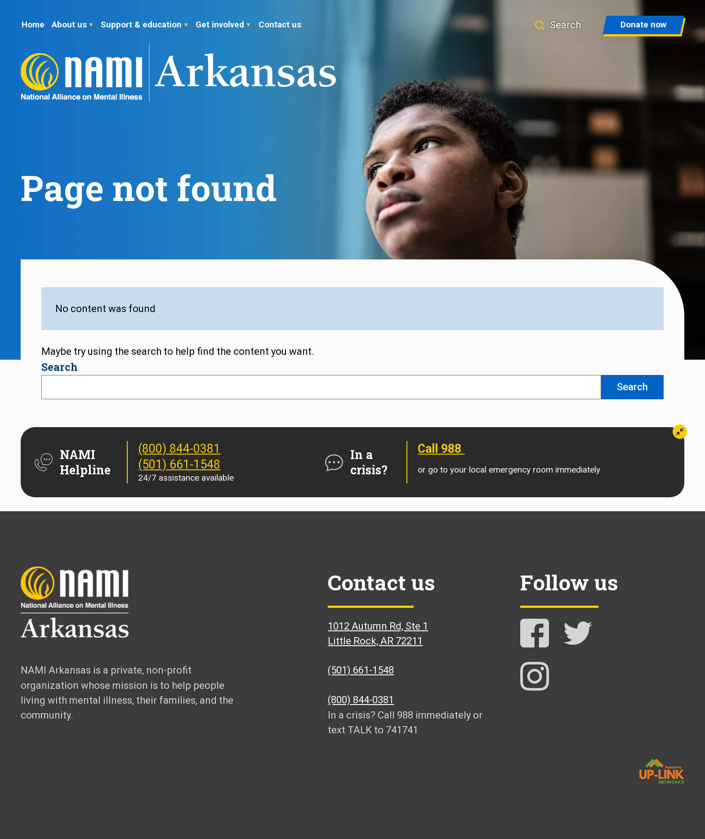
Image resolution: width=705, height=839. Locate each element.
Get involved (220, 24)
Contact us (280, 24)
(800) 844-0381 (179, 449)
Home (33, 24)
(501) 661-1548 (179, 464)
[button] (557, 25)
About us (69, 24)
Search (59, 367)
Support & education (141, 24)
